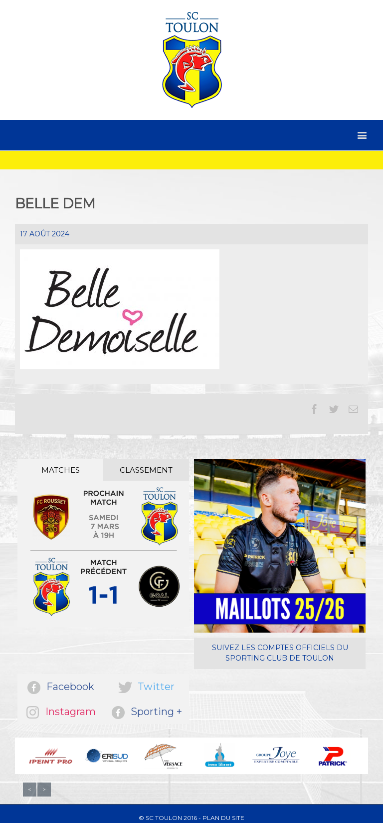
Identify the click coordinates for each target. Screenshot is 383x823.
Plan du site (223, 818)
